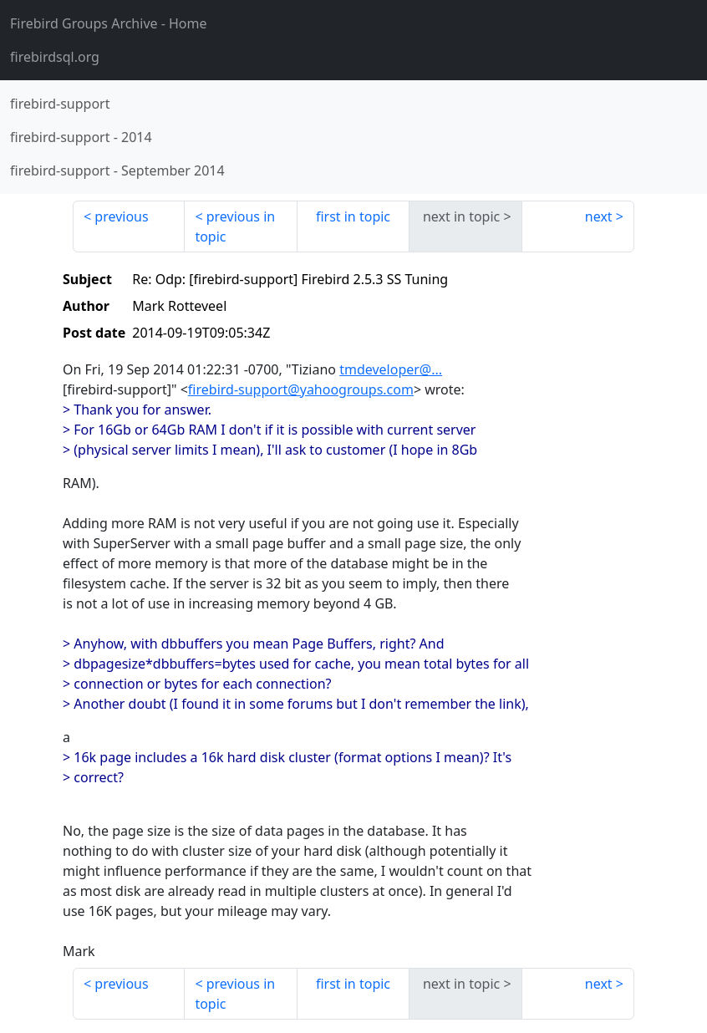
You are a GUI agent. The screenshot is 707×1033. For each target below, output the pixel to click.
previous (121, 216)
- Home (108, 23)
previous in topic (235, 226)
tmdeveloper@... (390, 369)
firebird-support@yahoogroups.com (301, 389)
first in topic (353, 216)
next (599, 216)
